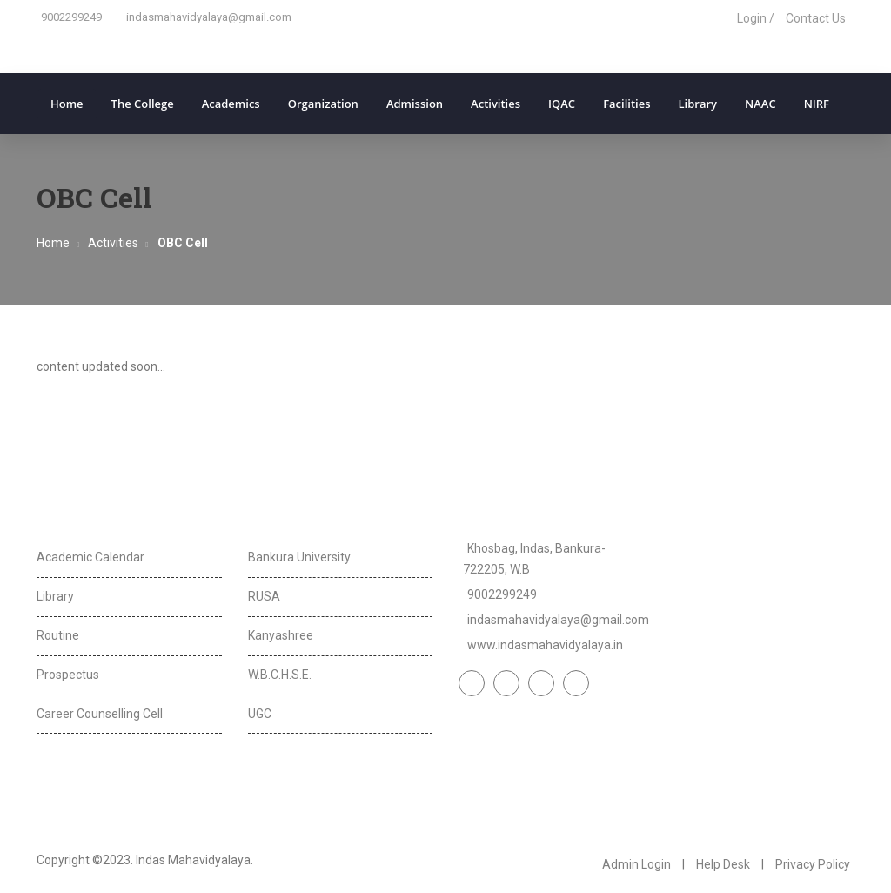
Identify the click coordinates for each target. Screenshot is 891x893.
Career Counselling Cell (100, 714)
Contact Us (816, 18)
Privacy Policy (812, 864)
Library (698, 103)
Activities (495, 103)
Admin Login (636, 864)
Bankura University (299, 557)
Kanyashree (280, 635)
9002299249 (71, 17)
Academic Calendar (90, 557)
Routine (58, 635)
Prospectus (68, 675)
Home (67, 103)
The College (142, 103)
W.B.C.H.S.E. (280, 675)
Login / (755, 18)
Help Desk (723, 864)
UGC (259, 714)
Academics (231, 103)
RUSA (264, 596)
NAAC (760, 103)
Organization (323, 103)
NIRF (816, 103)
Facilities (626, 103)
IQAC (561, 103)
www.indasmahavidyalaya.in (545, 645)
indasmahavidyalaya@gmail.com (208, 17)
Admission (414, 103)
